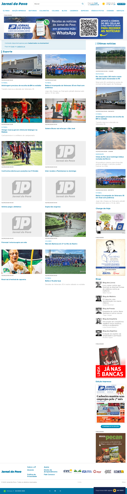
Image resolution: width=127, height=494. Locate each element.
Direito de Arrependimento (50, 471)
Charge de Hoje (103, 209)
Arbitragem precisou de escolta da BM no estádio (21, 85)
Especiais (85, 10)
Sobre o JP (31, 467)
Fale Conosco (49, 474)
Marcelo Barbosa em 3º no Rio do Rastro (61, 244)
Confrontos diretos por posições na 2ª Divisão (19, 171)
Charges (110, 10)
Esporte (7, 52)
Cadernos (74, 10)
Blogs (64, 10)
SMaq (124, 482)
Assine (46, 467)
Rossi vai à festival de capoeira (13, 279)
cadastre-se (94, 4)
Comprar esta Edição (110, 426)
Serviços (120, 10)
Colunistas (44, 10)
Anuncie (30, 470)
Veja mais (121, 4)
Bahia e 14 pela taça (53, 281)
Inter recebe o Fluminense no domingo (60, 171)
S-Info (79, 482)
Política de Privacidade (32, 475)
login (96, 3)
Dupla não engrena (52, 207)
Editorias (33, 10)
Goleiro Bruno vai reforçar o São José (60, 128)
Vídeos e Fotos (97, 10)
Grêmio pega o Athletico (11, 207)
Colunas (55, 10)
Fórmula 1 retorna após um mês (14, 242)
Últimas (6, 10)
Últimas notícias (106, 43)
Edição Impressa (19, 10)
